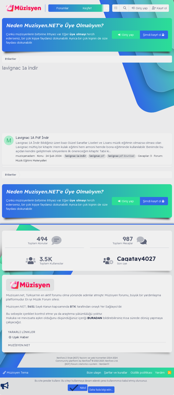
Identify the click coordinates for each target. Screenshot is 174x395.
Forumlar (62, 8)
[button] (72, 8)
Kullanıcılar (113, 8)
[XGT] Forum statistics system (87, 364)
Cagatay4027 (136, 258)
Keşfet (87, 8)
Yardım (160, 372)
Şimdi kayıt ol (154, 35)
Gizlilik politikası (141, 372)
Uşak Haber (20, 337)
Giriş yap (126, 35)
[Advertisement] (87, 103)
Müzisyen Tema (15, 372)
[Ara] (125, 8)
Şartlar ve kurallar (115, 372)
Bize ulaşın (94, 372)
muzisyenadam (25, 155)
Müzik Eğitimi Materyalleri (31, 160)
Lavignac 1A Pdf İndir (32, 137)
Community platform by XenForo (87, 360)
